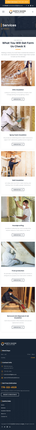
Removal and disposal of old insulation (18, 317)
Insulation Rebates (6, 411)
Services (3, 408)
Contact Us (4, 416)
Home (2, 405)
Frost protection (18, 271)
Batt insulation (18, 180)
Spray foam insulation (18, 135)
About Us (3, 413)
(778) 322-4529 (22, 2)
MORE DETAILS (17, 99)
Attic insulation (18, 90)
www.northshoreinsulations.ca (11, 377)
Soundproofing (18, 225)
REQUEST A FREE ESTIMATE (10, 394)
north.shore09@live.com (16, 5)
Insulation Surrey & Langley (17, 424)
